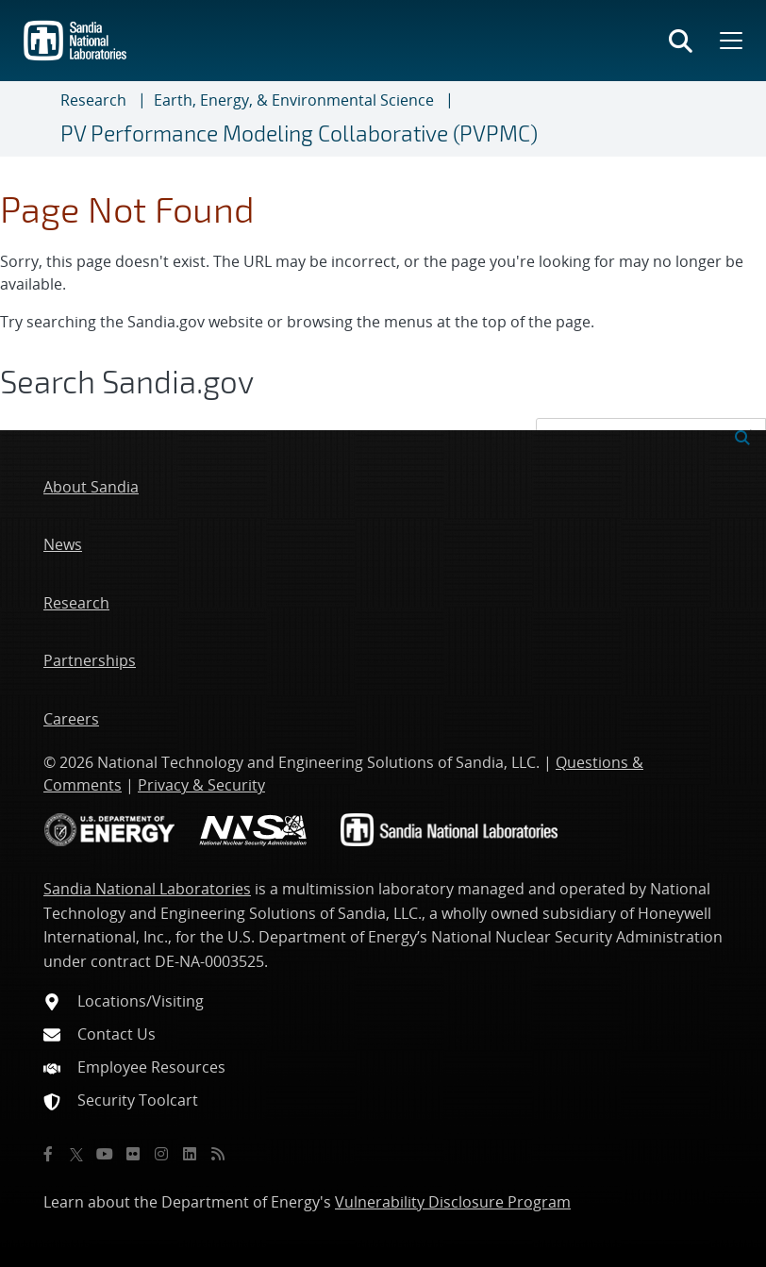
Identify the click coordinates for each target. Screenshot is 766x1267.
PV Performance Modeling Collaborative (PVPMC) (299, 133)
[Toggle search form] (681, 40)
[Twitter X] (76, 1154)
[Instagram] (161, 1154)
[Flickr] (133, 1154)
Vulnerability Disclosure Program (453, 1202)
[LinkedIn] (189, 1154)
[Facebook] (48, 1154)
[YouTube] (105, 1154)
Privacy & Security (201, 785)
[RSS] (218, 1154)
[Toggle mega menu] (729, 40)
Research (93, 100)
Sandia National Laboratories (147, 888)
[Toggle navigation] (37, 118)
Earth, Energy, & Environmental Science (294, 100)
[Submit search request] (742, 436)
